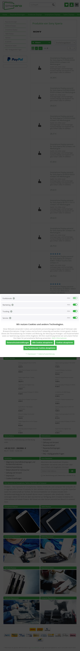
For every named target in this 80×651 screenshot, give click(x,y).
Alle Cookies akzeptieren (42, 342)
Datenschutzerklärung (45, 354)
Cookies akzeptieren (64, 342)
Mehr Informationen (59, 338)
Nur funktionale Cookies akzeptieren (40, 348)
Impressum (31, 354)
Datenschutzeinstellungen (18, 342)
